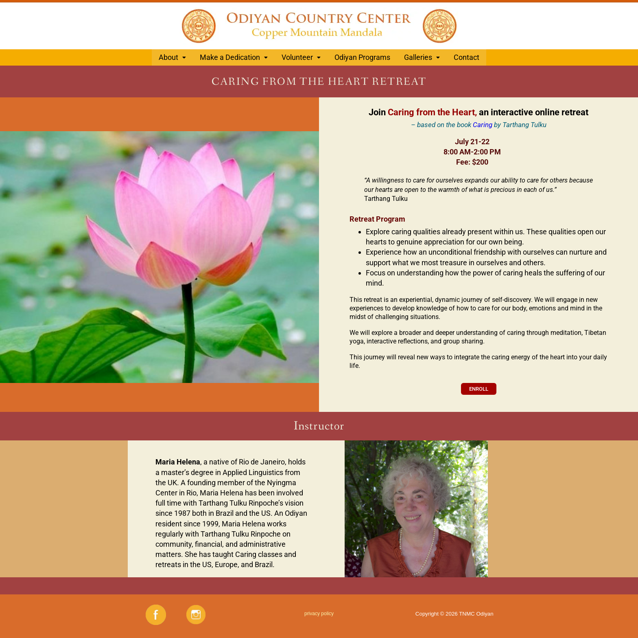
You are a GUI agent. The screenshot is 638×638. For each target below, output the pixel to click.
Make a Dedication (234, 56)
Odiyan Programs (362, 56)
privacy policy (319, 611)
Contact (466, 56)
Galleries (422, 56)
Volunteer (301, 56)
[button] (172, 56)
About (172, 56)
